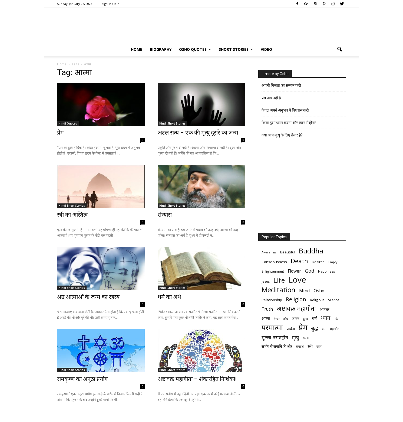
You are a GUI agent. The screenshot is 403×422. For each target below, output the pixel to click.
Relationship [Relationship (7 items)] (272, 299)
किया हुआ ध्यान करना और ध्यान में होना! (289, 122)
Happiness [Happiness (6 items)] (326, 271)
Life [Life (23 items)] (279, 280)
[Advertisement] (302, 187)
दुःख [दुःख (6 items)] (305, 318)
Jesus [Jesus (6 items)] (266, 281)
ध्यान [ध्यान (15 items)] (325, 318)
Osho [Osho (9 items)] (319, 291)
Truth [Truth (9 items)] (267, 309)
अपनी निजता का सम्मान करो (281, 85)
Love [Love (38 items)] (297, 280)
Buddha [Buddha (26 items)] (311, 251)
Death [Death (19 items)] (299, 261)
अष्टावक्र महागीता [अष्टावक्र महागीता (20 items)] (296, 308)
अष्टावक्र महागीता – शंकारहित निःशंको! (197, 379)
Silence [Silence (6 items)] (333, 300)
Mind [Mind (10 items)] (304, 290)
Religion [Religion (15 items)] (296, 299)
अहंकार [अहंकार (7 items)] (324, 309)
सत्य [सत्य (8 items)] (306, 337)
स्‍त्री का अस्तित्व (72, 215)
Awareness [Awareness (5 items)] (269, 252)
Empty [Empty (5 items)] (332, 262)
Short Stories (236, 49)
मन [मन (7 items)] (324, 328)
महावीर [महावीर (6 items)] (334, 329)
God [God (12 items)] (309, 270)
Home (136, 49)
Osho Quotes (195, 49)
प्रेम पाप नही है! (272, 98)
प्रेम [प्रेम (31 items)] (303, 327)
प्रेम (60, 132)
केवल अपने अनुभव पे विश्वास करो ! (286, 110)
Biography (160, 49)
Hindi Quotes (68, 123)
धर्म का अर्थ (169, 297)
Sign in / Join (110, 4)
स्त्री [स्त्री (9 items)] (310, 346)
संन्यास (165, 215)
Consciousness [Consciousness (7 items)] (274, 261)
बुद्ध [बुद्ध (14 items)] (314, 328)
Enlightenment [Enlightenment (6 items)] (273, 271)
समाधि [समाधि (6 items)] (300, 346)
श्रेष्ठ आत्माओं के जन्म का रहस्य (88, 297)
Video (266, 49)
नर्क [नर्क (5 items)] (336, 319)
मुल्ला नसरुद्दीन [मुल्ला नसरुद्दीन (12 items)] (275, 337)
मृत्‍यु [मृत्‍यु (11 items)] (295, 337)
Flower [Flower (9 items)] (294, 271)
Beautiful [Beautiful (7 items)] (287, 252)
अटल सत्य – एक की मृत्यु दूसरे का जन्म (198, 132)
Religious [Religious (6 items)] (317, 300)
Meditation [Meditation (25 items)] (278, 290)
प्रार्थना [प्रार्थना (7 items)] (291, 328)
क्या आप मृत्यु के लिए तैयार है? (282, 135)
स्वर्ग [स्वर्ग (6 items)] (319, 346)
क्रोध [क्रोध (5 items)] (285, 319)
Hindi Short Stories (172, 123)
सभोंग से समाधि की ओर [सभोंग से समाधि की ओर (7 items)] (277, 346)
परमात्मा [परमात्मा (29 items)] (272, 327)
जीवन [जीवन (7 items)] (295, 318)
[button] (339, 49)
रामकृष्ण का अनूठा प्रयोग (82, 379)
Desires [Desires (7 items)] (318, 261)
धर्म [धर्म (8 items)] (314, 318)
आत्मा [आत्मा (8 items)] (266, 318)
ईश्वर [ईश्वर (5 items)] (276, 319)
